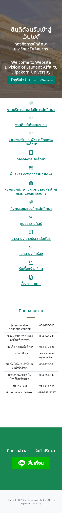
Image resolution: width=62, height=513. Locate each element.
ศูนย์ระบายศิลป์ (31, 223)
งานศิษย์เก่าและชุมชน (31, 125)
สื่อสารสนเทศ (31, 284)
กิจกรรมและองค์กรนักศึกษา (31, 208)
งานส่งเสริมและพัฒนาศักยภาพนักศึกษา (31, 142)
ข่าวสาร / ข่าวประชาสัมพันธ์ (31, 238)
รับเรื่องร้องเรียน (31, 269)
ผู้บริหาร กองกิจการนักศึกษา (31, 174)
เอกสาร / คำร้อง (31, 253)
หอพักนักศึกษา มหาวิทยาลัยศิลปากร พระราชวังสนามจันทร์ (31, 191)
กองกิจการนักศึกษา (31, 159)
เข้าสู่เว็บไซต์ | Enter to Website (31, 80)
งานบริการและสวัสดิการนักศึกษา (31, 110)
